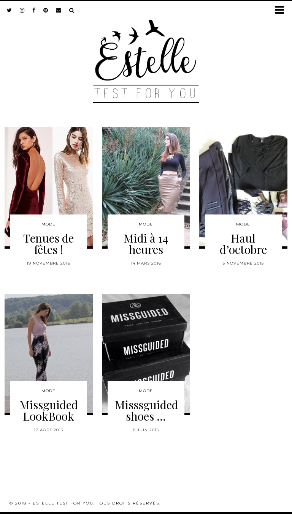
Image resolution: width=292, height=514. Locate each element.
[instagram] (22, 10)
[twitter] (9, 10)
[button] (282, 10)
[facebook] (34, 10)
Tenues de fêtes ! (48, 243)
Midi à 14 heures (146, 243)
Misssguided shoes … (146, 410)
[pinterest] (45, 10)
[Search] (72, 10)
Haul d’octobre (243, 243)
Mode (48, 224)
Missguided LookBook (48, 410)
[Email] (59, 10)
